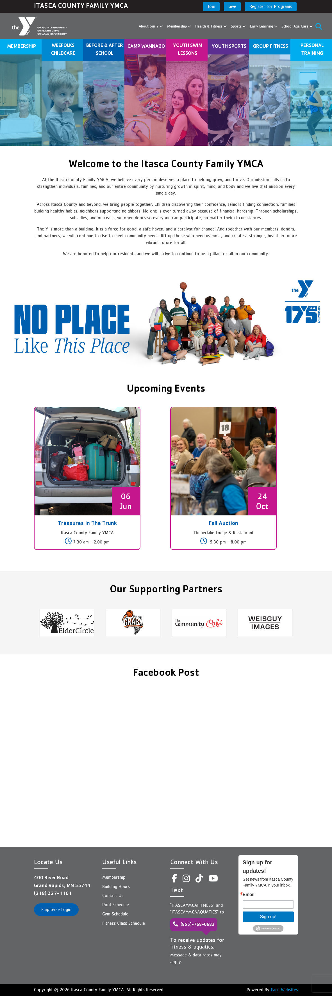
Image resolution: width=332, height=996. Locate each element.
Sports (237, 26)
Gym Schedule (115, 914)
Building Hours (116, 886)
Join (211, 6)
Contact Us (112, 895)
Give (232, 6)
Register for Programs (270, 6)
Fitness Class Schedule (123, 923)
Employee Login (56, 909)
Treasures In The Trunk (87, 524)
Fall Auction (223, 524)
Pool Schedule (115, 904)
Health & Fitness (209, 26)
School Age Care (295, 26)
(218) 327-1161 (53, 894)
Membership (177, 26)
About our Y (149, 26)
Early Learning (262, 26)
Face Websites (283, 989)
